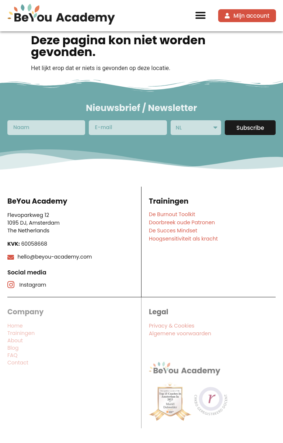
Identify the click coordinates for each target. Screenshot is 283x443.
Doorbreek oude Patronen (182, 222)
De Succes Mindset (173, 230)
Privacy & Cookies (172, 325)
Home (15, 325)
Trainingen (21, 333)
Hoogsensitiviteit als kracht (183, 238)
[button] (200, 15)
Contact (17, 362)
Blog (12, 348)
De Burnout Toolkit (172, 214)
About (15, 340)
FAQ (12, 355)
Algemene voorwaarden (180, 333)
